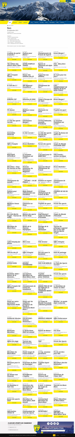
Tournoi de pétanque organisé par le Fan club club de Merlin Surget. (60, 229)
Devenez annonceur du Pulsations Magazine (28, 169)
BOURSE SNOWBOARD (27, 264)
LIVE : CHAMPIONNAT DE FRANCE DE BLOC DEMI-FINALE (60, 87)
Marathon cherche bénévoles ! (60, 363)
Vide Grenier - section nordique (60, 155)
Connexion (62, 1)
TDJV (39, 341)
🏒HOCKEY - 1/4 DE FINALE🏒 (29, 181)
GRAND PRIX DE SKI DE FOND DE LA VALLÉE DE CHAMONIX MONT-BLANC (45, 289)
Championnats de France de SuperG (44, 54)
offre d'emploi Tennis (12, 75)
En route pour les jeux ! (60, 75)
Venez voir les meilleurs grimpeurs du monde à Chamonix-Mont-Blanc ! (29, 305)
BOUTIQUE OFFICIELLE (11, 155)
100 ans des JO (12, 252)
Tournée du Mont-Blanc (60, 386)
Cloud (68, 1)
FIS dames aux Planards (12, 375)
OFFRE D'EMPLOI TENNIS (29, 64)
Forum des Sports (60, 341)
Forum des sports (44, 144)
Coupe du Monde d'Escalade (60, 215)
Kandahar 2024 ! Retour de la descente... (13, 275)
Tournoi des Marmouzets (27, 342)
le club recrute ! (28, 133)
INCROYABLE (42, 411)
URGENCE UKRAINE (45, 318)
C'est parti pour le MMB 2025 (44, 155)
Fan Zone (57, 331)
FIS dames (11, 110)
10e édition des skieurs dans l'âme (14, 64)
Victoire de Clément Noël (43, 375)
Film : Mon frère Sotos (59, 64)
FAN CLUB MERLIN (44, 263)
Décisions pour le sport (13, 363)
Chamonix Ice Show (43, 111)
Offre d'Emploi (59, 242)
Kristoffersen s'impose (27, 375)
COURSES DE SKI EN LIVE (61, 192)
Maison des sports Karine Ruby (29, 215)
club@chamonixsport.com (13, 429)
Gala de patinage (60, 252)
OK (42, 432)
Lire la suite (14, 59)
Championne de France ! (59, 181)
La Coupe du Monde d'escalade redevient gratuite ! (45, 303)
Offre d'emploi (12, 144)
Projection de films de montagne (29, 363)
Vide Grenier (42, 242)
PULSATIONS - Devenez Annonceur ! (28, 320)
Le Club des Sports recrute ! (60, 264)
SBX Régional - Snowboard (28, 86)
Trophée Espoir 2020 (43, 363)
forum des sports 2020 (13, 400)
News (12, 25)
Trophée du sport (60, 110)
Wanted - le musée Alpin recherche (60, 302)
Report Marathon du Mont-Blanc (60, 400)
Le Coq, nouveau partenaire (44, 353)
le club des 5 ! (12, 85)
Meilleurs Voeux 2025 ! (13, 204)
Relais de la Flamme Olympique (27, 228)
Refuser (58, 435)
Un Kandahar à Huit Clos (12, 386)
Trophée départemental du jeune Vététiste (45, 275)
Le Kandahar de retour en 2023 (59, 287)
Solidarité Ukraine (14, 318)
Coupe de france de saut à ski (61, 134)
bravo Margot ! (59, 53)
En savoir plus (63, 435)
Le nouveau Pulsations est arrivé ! (59, 122)
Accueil (8, 25)
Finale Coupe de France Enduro (28, 353)
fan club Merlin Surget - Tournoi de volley (14, 215)
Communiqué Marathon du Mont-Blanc (43, 400)
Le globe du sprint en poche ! (13, 54)
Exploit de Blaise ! (44, 331)
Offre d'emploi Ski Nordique (13, 287)
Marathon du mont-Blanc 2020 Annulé (29, 400)
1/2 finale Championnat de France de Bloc (44, 192)
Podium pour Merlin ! (12, 192)
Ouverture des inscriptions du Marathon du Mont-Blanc (28, 387)
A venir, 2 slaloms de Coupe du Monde (44, 386)
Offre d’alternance (60, 318)
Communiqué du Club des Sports (29, 412)
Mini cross (26, 242)
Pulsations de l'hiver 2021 (59, 375)
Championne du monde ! (13, 181)
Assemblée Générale (11, 134)
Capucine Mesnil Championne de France (44, 168)
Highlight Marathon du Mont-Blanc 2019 (60, 412)
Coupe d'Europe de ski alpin (45, 100)
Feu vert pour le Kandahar (44, 253)
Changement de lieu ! (44, 86)
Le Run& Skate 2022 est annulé (28, 331)
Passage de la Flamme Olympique (43, 228)
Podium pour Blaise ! (27, 54)
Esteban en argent (45, 181)
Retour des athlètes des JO (28, 75)
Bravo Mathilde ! (29, 144)
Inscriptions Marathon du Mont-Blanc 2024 (29, 275)
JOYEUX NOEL (12, 263)
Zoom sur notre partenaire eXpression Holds (13, 303)
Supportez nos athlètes (43, 75)
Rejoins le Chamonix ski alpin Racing (45, 65)
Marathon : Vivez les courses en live (14, 167)
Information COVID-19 (11, 412)
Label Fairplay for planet (13, 242)
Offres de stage (12, 341)
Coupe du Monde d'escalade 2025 (60, 145)
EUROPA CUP (11, 99)
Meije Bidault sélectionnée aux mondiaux (29, 192)
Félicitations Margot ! (27, 121)
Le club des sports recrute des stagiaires (44, 134)
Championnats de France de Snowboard (29, 287)
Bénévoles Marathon (11, 331)
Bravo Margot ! (59, 99)
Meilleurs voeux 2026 (28, 111)
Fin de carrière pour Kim (59, 353)
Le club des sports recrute (13, 121)
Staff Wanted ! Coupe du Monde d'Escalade (44, 215)
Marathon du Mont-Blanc (12, 227)
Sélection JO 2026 (29, 99)
